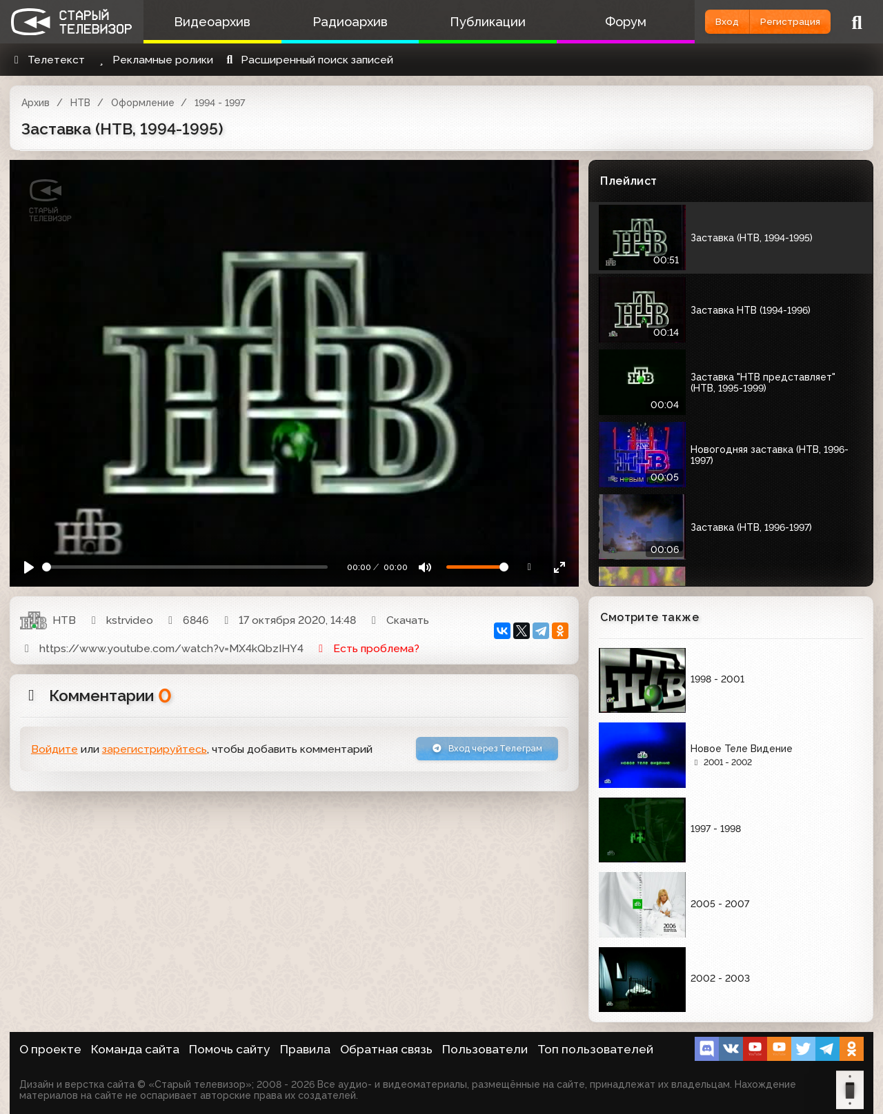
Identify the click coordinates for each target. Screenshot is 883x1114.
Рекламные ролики (154, 59)
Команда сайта (135, 1049)
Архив (35, 102)
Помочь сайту (229, 1049)
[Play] (29, 567)
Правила (305, 1049)
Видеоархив (206, 21)
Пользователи (485, 1049)
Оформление (143, 102)
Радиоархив (332, 21)
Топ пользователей (595, 1049)
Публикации (459, 21)
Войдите (54, 751)
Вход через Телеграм (470, 751)
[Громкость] (477, 567)
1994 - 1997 (220, 102)
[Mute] (425, 567)
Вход (691, 21)
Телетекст (47, 59)
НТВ (80, 102)
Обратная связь (386, 1049)
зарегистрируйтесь (154, 751)
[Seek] (185, 567)
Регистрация (778, 21)
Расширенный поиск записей (308, 59)
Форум (585, 21)
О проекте (50, 1049)
